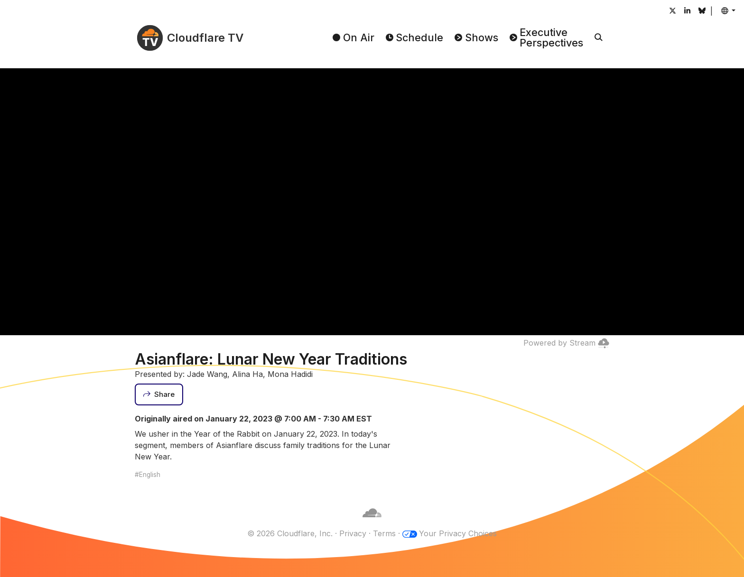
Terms (384, 533)
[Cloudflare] (372, 522)
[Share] (159, 394)
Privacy (352, 533)
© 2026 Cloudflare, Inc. (290, 533)
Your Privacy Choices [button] (458, 533)
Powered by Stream (566, 343)
